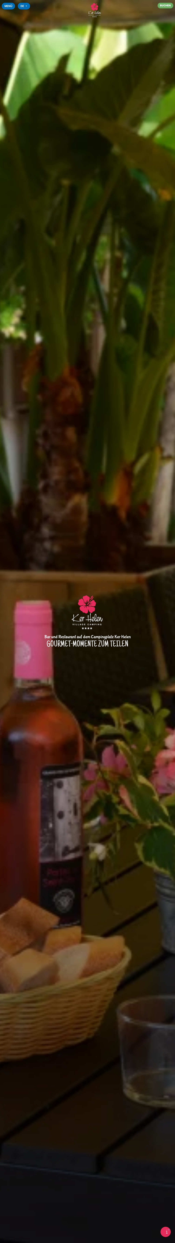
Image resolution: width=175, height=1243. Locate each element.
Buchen (165, 5)
